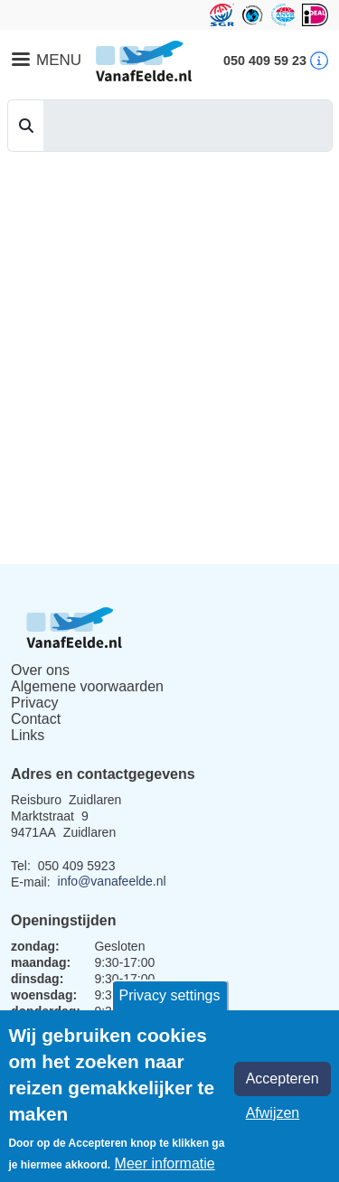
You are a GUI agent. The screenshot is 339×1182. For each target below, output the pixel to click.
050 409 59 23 (264, 60)
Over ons (40, 670)
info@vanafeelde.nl (112, 881)
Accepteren (282, 1078)
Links (27, 735)
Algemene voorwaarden (87, 686)
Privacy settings (169, 995)
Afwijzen (273, 1113)
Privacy (34, 702)
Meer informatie (165, 1163)
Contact (36, 719)
